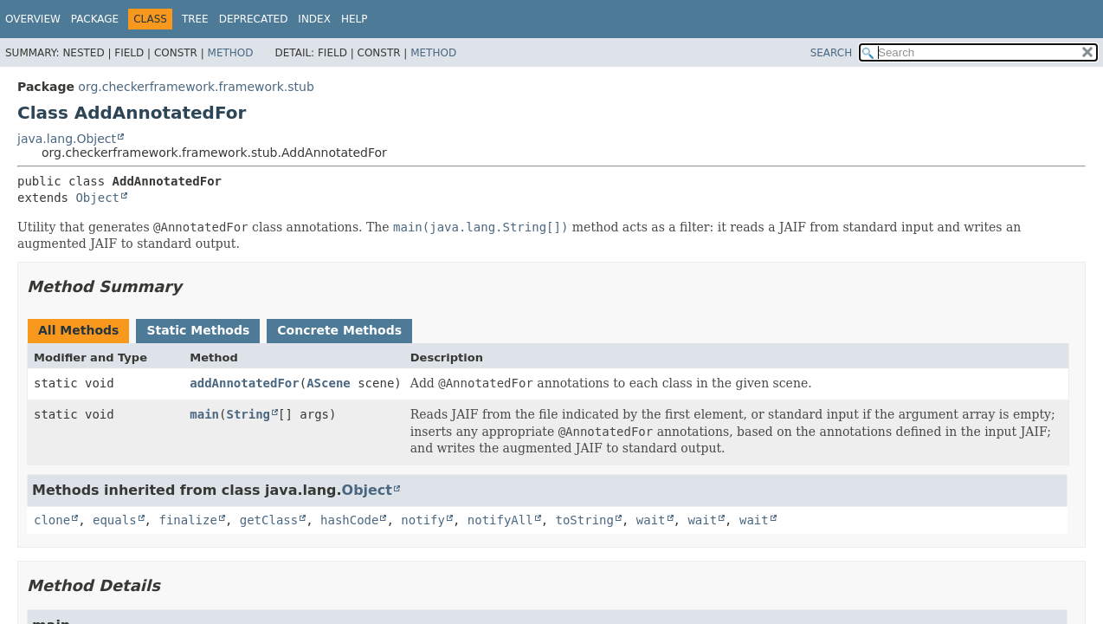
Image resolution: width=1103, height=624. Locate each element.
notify (423, 520)
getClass (269, 520)
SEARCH (831, 53)
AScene (328, 383)
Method (231, 53)
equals (115, 520)
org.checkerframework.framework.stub (196, 87)
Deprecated (253, 19)
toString (585, 520)
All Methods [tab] (78, 330)
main (204, 414)
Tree (195, 19)
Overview (33, 19)
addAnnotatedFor (244, 383)
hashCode (349, 520)
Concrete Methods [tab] (339, 330)
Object (97, 198)
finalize (187, 520)
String (248, 414)
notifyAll (500, 520)
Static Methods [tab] (197, 330)
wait (651, 520)
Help (354, 19)
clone (52, 520)
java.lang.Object (66, 139)
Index (314, 19)
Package (95, 19)
